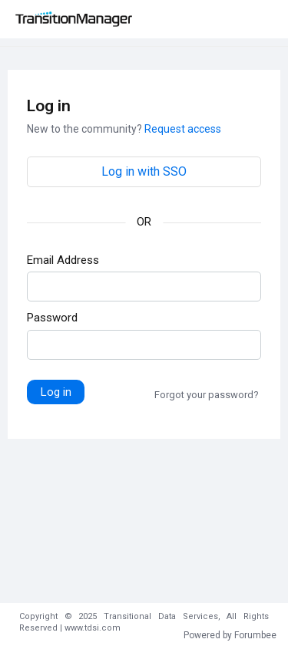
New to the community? (85, 129)
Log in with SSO (144, 171)
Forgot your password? (206, 394)
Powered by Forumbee (230, 635)
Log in (56, 392)
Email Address (63, 260)
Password (52, 317)
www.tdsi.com (93, 628)
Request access (182, 129)
